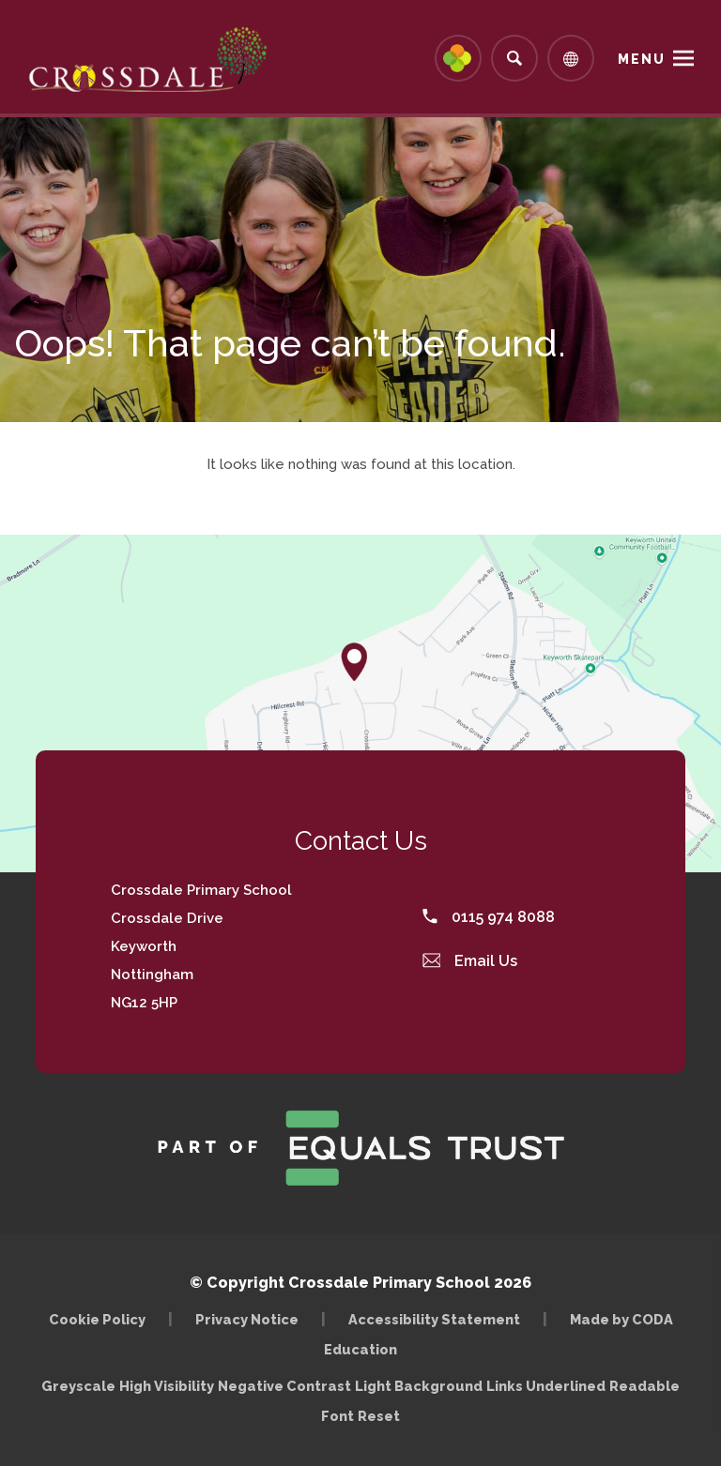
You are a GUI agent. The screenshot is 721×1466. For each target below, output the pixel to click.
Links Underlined (546, 1386)
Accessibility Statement (434, 1319)
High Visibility (166, 1386)
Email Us (470, 961)
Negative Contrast (284, 1386)
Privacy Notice (247, 1319)
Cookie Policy (97, 1319)
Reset (379, 1416)
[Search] (514, 58)
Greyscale (78, 1386)
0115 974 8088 (488, 917)
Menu (642, 59)
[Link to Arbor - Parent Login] (458, 58)
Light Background (419, 1386)
